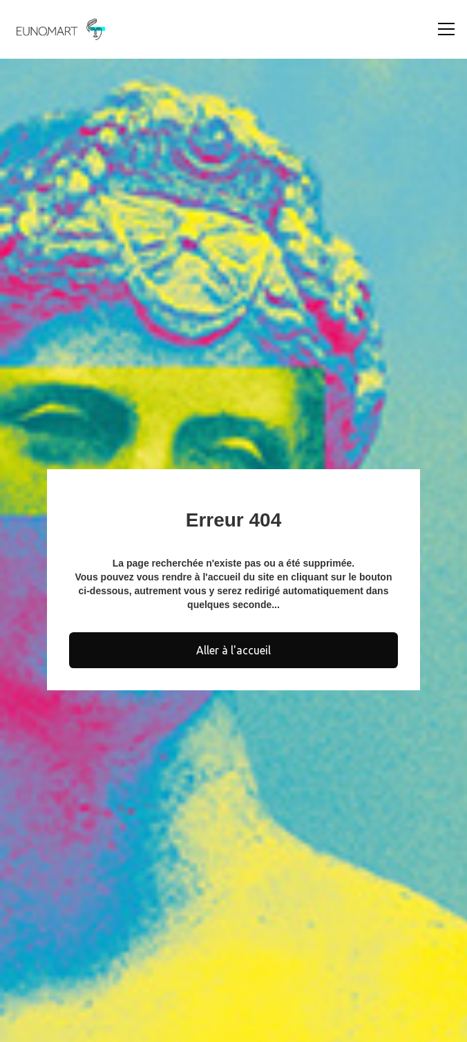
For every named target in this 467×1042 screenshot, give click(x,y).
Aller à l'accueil (233, 650)
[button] (443, 29)
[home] (57, 29)
